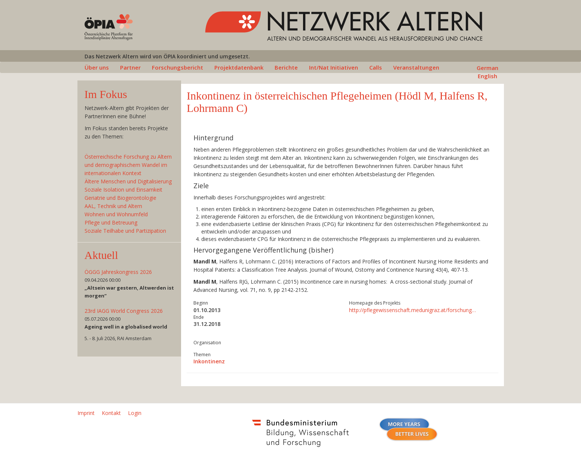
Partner (130, 67)
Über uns (97, 67)
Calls (375, 67)
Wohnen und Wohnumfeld (116, 214)
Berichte (286, 67)
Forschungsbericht (177, 67)
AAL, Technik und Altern (113, 206)
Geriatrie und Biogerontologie (120, 197)
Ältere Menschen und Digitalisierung (128, 181)
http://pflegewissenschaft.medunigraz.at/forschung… (412, 310)
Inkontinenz (209, 361)
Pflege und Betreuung (111, 222)
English (487, 76)
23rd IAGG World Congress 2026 (124, 310)
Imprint (86, 412)
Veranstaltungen (416, 67)
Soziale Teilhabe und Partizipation (125, 230)
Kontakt (111, 412)
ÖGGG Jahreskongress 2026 (118, 271)
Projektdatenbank (238, 67)
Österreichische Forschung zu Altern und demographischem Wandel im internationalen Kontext (128, 165)
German (487, 67)
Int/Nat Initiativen (333, 67)
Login (134, 412)
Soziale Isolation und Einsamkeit (123, 189)
